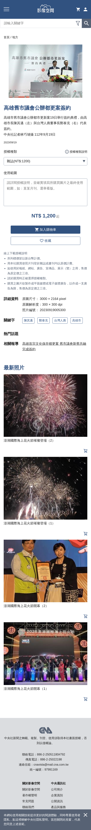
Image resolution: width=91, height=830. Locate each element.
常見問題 (28, 801)
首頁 (7, 37)
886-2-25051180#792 (51, 754)
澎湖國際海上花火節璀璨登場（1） (29, 523)
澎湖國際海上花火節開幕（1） (26, 689)
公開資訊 (57, 801)
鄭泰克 (43, 320)
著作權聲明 (29, 795)
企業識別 (57, 795)
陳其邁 (28, 320)
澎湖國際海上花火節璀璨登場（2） (29, 440)
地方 (15, 37)
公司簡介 (57, 789)
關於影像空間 (31, 789)
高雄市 (76, 320)
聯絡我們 (28, 807)
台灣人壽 (60, 320)
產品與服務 (58, 807)
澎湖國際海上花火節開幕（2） (26, 606)
